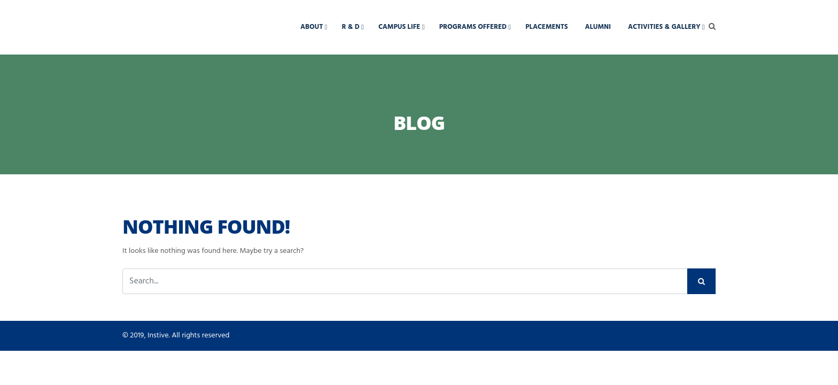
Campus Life (399, 27)
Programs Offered (473, 27)
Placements (546, 27)
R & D (351, 27)
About (311, 27)
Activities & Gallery (664, 27)
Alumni (598, 27)
